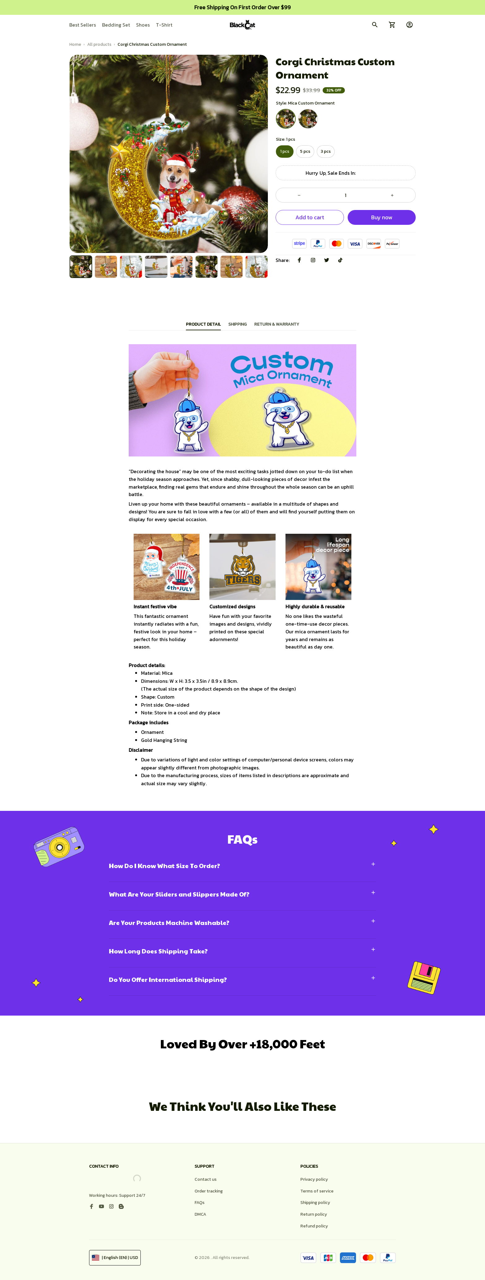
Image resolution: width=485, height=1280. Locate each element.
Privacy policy (314, 1179)
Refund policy (314, 1226)
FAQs (199, 1202)
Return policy (313, 1214)
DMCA (200, 1214)
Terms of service (316, 1191)
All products (99, 44)
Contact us (206, 1179)
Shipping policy (315, 1202)
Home (75, 44)
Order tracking (209, 1191)
